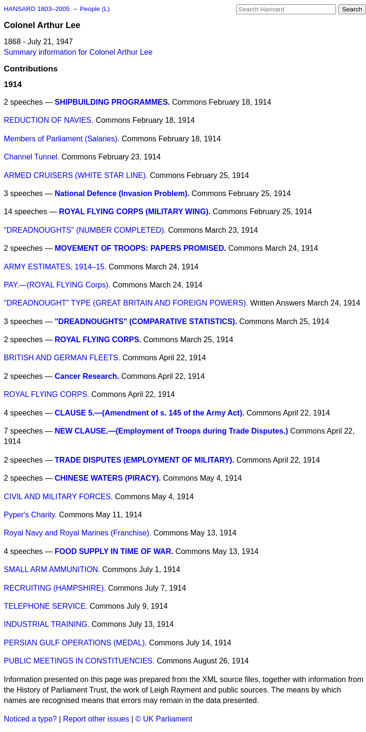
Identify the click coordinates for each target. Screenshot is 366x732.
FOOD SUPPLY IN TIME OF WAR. (114, 551)
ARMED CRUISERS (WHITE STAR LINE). (76, 175)
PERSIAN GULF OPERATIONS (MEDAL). (75, 643)
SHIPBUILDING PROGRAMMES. (112, 102)
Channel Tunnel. (32, 157)
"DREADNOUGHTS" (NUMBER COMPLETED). (85, 230)
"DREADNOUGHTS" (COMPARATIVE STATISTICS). (146, 321)
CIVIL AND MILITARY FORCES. (58, 497)
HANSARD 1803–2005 (37, 8)
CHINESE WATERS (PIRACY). (108, 478)
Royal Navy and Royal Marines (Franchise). (77, 533)
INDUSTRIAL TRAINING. (47, 624)
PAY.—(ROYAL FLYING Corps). (57, 285)
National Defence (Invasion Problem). (122, 193)
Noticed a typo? (30, 719)
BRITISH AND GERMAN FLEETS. (62, 358)
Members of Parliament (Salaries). (62, 139)
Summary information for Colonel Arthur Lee (78, 52)
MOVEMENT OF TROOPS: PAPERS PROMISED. (140, 248)
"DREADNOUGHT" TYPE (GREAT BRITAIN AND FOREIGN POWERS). (126, 303)
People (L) (95, 8)
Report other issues (96, 719)
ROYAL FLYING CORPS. (98, 340)
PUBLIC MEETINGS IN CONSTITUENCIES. (79, 661)
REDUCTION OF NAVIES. (48, 120)
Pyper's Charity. (30, 515)
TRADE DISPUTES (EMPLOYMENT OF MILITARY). (144, 460)
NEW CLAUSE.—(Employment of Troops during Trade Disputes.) (171, 431)
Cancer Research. (87, 376)
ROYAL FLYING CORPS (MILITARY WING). (135, 212)
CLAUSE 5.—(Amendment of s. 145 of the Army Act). (149, 413)
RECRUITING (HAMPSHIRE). (55, 588)
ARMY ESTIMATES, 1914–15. (55, 267)
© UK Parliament (163, 719)
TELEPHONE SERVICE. (46, 606)
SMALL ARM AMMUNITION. (52, 569)
